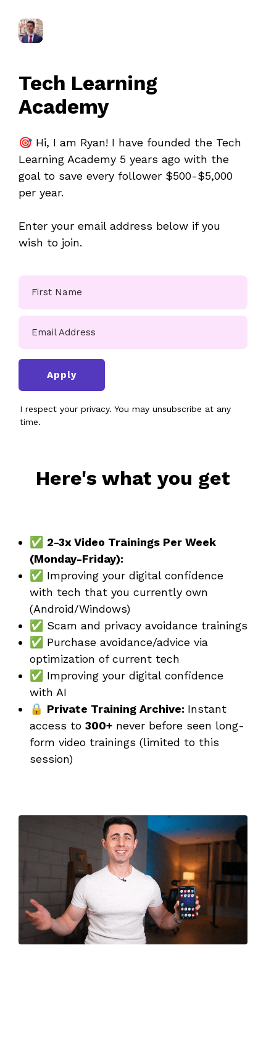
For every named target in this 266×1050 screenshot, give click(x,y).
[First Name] (133, 292)
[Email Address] (133, 333)
